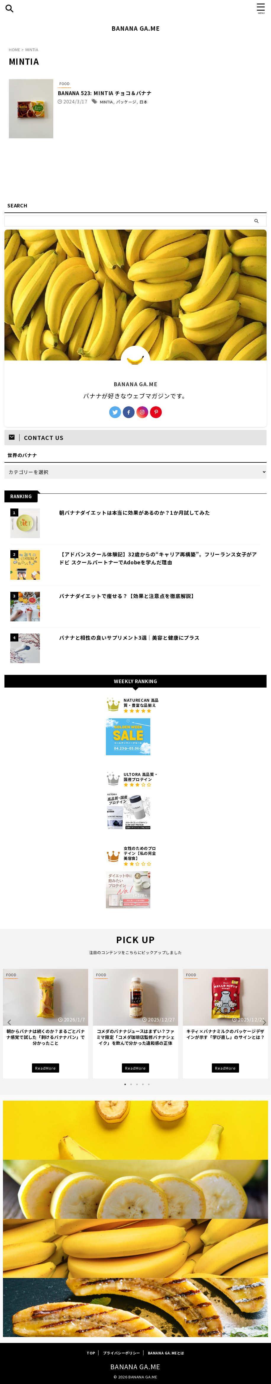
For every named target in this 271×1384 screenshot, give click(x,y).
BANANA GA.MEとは (166, 1354)
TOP (91, 1354)
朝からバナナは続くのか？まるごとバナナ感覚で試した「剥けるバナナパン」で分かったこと (45, 1037)
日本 (169, 101)
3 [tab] (137, 1086)
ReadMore (45, 1068)
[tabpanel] (45, 1024)
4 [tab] (143, 1086)
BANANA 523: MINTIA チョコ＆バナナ (123, 93)
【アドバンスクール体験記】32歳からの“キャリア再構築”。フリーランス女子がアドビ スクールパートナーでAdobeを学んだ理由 (151, 558)
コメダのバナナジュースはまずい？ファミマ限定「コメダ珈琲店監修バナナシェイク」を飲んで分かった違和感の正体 (135, 1037)
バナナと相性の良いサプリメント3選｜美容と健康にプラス (118, 637)
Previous (8, 1022)
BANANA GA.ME (136, 28)
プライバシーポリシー (121, 1354)
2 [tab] (131, 1086)
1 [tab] (125, 1086)
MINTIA (124, 101)
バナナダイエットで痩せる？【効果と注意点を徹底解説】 (117, 596)
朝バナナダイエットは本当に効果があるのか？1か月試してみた (124, 512)
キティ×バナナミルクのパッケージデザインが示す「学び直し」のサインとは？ (225, 1034)
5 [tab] (149, 1086)
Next (262, 1022)
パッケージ (148, 101)
